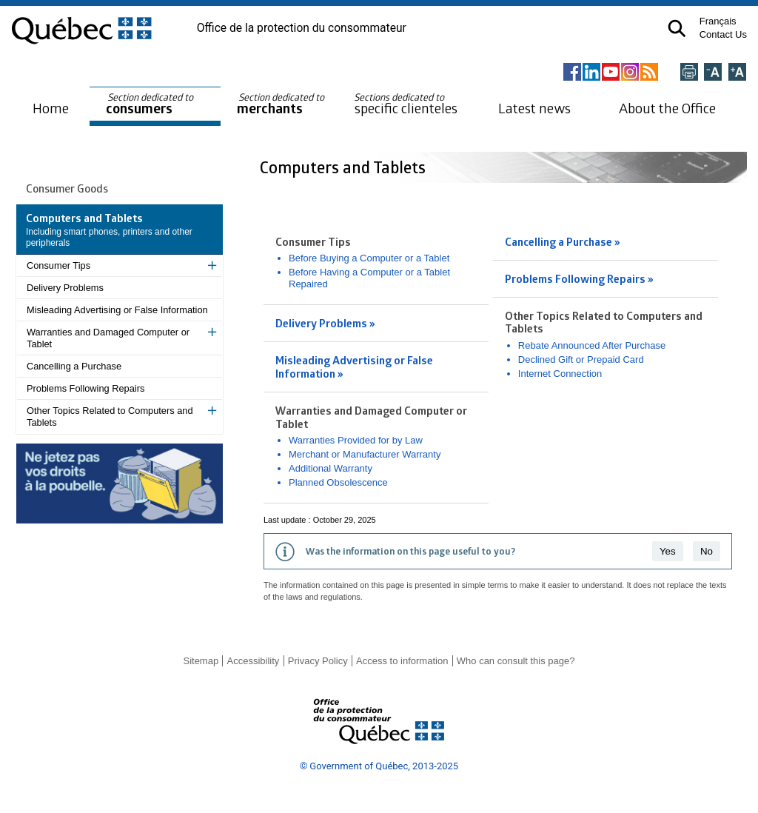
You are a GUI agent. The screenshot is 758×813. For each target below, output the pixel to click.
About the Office (667, 107)
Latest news (534, 107)
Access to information (402, 660)
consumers (150, 104)
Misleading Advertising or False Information (117, 309)
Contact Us (723, 34)
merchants (281, 104)
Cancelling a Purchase (74, 366)
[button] (677, 29)
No (706, 551)
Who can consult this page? (516, 660)
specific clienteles (405, 103)
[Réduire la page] (713, 73)
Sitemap (200, 660)
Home (51, 107)
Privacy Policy (318, 660)
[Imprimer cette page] (689, 73)
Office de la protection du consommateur (301, 28)
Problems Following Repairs (85, 388)
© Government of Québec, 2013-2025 (379, 766)
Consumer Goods (67, 188)
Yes (668, 551)
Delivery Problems (65, 287)
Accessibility (253, 660)
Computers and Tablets (344, 167)
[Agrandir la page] (737, 73)
